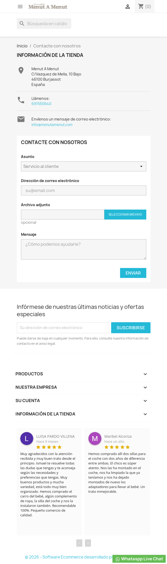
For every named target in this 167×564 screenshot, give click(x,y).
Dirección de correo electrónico (50, 180)
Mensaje (28, 234)
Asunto (27, 156)
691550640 (41, 103)
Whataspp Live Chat (139, 559)
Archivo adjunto (35, 204)
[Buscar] (44, 23)
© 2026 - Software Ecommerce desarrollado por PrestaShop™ (83, 557)
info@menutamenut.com (52, 124)
